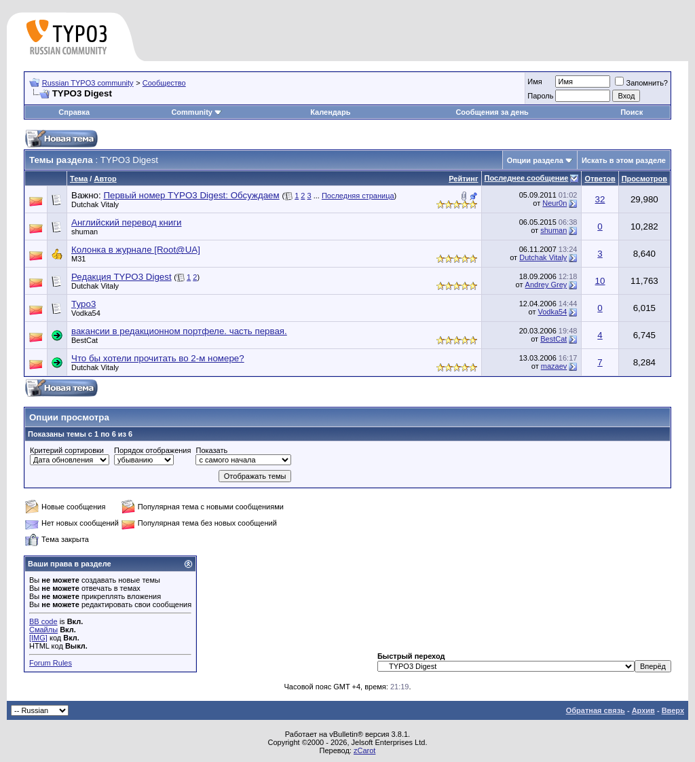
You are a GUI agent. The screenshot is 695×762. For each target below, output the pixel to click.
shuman (84, 232)
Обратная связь (595, 710)
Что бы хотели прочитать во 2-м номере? (157, 358)
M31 (78, 259)
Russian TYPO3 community (88, 83)
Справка (74, 112)
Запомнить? (641, 83)
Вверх (673, 710)
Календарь (330, 112)
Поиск (631, 112)
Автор (105, 179)
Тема (79, 179)
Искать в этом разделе (624, 160)
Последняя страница (358, 196)
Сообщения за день (491, 112)
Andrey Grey (546, 284)
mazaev (554, 366)
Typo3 (83, 304)
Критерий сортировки (67, 450)
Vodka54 (85, 313)
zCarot (364, 750)
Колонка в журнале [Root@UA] (135, 249)
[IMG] (38, 638)
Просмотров (644, 179)
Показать (211, 450)
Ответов (599, 179)
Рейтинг (463, 179)
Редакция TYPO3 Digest (121, 277)
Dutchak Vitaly (95, 204)
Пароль (540, 96)
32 (600, 199)
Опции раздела (535, 160)
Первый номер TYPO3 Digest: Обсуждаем (191, 195)
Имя (534, 81)
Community (196, 112)
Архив (643, 710)
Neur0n (554, 203)
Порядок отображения (152, 450)
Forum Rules (50, 663)
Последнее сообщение (527, 178)
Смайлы (43, 629)
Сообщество (164, 83)
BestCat (84, 340)
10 (600, 281)
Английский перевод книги (126, 222)
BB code (43, 621)
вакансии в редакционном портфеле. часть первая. (179, 331)
